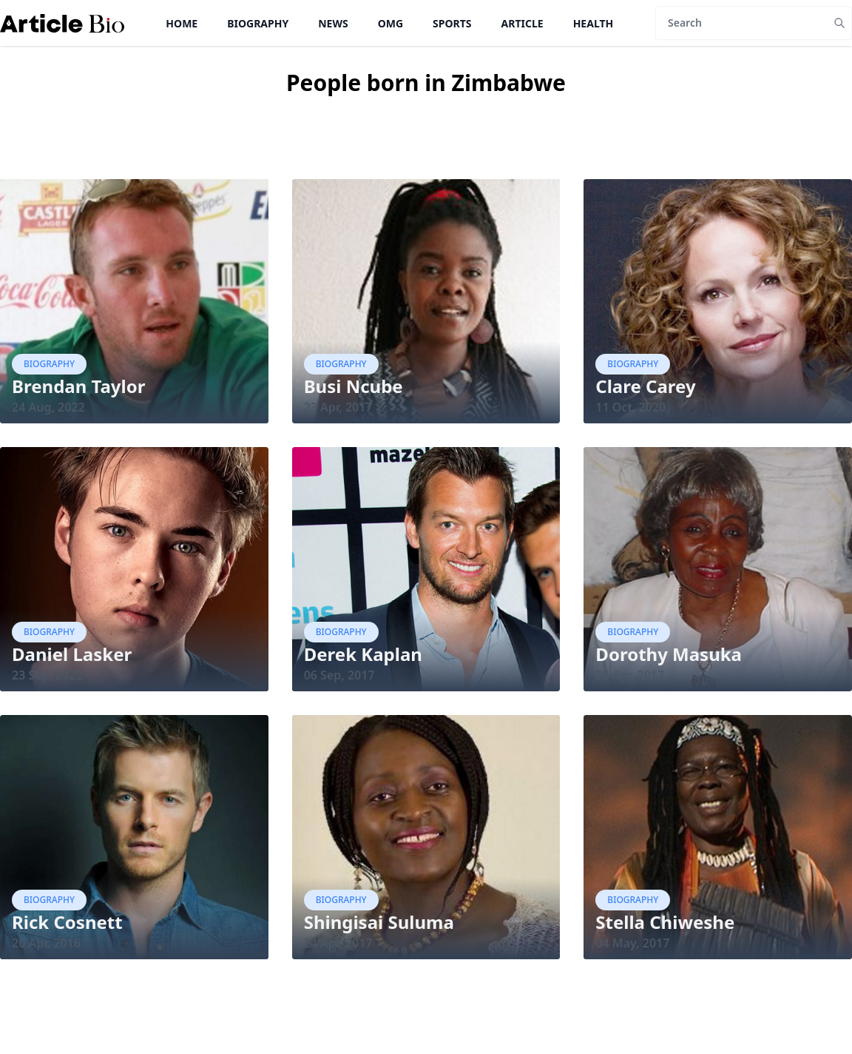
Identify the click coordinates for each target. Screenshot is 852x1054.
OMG (390, 23)
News (333, 23)
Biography (257, 23)
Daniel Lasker (72, 654)
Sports (452, 23)
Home (181, 23)
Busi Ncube (353, 386)
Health (593, 23)
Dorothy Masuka (668, 654)
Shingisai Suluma (379, 922)
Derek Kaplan (363, 654)
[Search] (741, 23)
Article (522, 23)
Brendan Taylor (78, 386)
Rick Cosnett (67, 922)
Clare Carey (645, 386)
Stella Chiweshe (664, 922)
